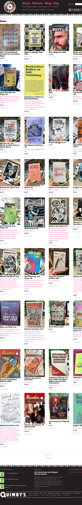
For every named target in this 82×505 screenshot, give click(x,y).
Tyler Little (54, 95)
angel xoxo (78, 190)
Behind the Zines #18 (9, 187)
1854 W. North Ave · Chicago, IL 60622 (33, 10)
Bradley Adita (30, 331)
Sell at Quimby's (42, 6)
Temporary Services (35, 107)
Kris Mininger (9, 283)
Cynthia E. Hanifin (10, 234)
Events (37, 3)
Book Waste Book (56, 327)
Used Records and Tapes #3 (32, 277)
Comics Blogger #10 (57, 142)
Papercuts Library (56, 385)
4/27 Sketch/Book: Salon (11, 479)
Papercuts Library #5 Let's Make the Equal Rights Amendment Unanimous (58, 380)
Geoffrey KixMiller (37, 103)
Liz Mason (8, 101)
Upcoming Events (6, 469)
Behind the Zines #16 (58, 226)
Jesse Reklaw (32, 287)
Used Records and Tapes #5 (7, 93)
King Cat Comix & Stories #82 (56, 277)
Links (49, 6)
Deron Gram (11, 232)
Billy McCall (5, 190)
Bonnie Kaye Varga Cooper (32, 335)
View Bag (76, 10)
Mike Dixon (13, 96)
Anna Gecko (16, 430)
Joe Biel (28, 101)
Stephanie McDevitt (5, 333)
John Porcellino (55, 280)
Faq (56, 3)
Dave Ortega (30, 190)
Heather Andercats (7, 428)
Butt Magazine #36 (57, 52)
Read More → (38, 489)
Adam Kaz (78, 96)
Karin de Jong (35, 101)
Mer (37, 337)
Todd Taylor (8, 289)
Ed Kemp (57, 232)
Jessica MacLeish (9, 331)
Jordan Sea (61, 236)
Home (24, 6)
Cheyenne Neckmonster (6, 285)
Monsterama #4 (31, 228)
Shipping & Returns (32, 6)
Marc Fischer (8, 430)
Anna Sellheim (32, 339)
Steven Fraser (58, 230)
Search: (71, 4)
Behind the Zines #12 (9, 425)
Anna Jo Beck (77, 283)
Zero (51, 92)
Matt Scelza (6, 335)
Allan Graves (30, 231)
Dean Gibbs (78, 149)
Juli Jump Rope (53, 236)
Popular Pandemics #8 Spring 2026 (34, 426)
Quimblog (37, 469)
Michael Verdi (57, 238)
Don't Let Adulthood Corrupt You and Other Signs (10, 54)
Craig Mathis (33, 105)
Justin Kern (3, 236)
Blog (48, 3)
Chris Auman (5, 96)
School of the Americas (59, 187)
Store (26, 3)
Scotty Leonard (77, 287)
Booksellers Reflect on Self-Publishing (34, 98)
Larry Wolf (65, 238)
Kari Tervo (30, 341)
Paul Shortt (29, 56)
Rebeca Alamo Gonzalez (7, 432)
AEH (36, 331)
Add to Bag (4, 61)
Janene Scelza (16, 333)
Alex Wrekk (54, 240)
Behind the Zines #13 (33, 329)
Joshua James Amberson (33, 280)
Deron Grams (10, 98)
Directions (55, 6)
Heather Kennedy (11, 279)
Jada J (3, 279)
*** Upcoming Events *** (12, 473)
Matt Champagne (34, 284)
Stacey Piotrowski (9, 287)
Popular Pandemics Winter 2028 (8, 380)
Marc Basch (13, 230)
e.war (74, 285)
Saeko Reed (11, 440)
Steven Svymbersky (29, 109)
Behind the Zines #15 (9, 276)
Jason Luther (9, 281)
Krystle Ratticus (63, 234)
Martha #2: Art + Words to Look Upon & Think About (9, 145)
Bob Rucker (5, 384)
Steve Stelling (11, 238)
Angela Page (8, 438)
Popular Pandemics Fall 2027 (32, 379)
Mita (15, 283)
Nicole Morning (53, 234)
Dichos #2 (28, 187)
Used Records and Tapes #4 (7, 227)
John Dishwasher (55, 228)
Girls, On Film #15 (8, 327)
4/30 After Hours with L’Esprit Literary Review (46, 473)
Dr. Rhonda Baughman (8, 329)
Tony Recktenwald (31, 149)
